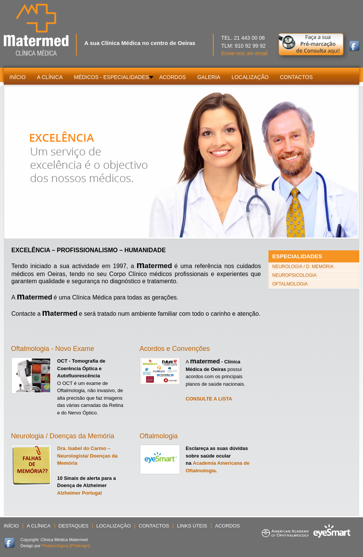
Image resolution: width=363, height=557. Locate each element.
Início (11, 526)
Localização (113, 526)
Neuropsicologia (294, 275)
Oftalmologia (159, 436)
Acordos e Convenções (175, 348)
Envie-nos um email (244, 53)
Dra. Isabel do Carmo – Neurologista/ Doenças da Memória (87, 455)
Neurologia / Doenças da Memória (62, 436)
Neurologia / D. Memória (303, 266)
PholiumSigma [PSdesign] (66, 545)
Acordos (227, 526)
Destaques (73, 526)
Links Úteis (192, 526)
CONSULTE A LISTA (209, 399)
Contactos (154, 526)
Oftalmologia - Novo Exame (52, 348)
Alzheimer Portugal (79, 493)
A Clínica (39, 526)
